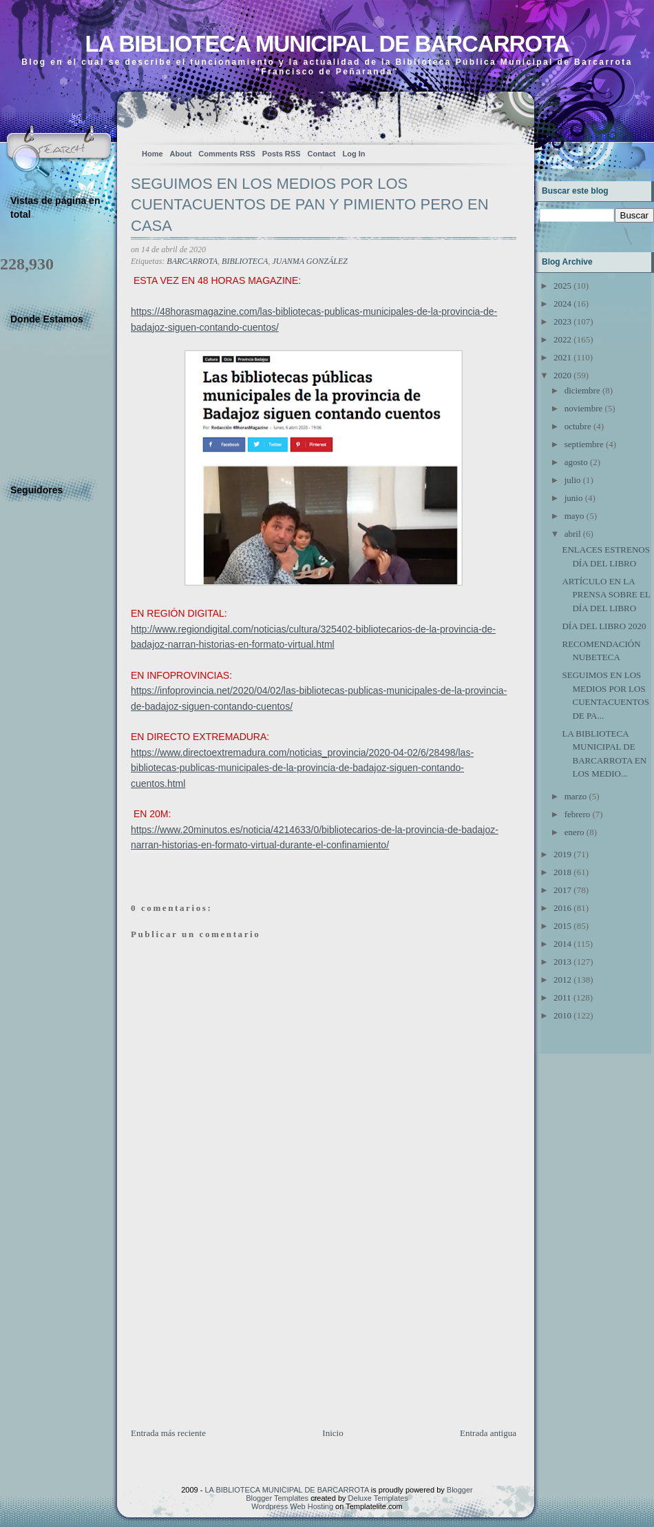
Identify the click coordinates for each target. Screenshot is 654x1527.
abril (573, 534)
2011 (562, 997)
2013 (562, 961)
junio (574, 498)
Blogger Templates (277, 1498)
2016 (562, 908)
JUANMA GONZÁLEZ (309, 261)
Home (152, 154)
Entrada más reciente (168, 1433)
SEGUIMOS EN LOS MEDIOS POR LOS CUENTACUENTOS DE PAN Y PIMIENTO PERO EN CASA (310, 205)
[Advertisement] (234, 1330)
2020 (562, 375)
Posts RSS (281, 154)
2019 (562, 854)
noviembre (584, 408)
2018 (562, 872)
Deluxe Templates (378, 1498)
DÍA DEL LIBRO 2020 (604, 626)
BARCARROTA (192, 261)
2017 (562, 890)
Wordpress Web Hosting (292, 1506)
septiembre (584, 444)
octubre (578, 426)
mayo (574, 516)
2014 (562, 944)
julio (573, 480)
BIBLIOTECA (245, 261)
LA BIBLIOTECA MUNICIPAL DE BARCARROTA (327, 44)
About (181, 154)
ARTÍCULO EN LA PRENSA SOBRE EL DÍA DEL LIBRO (606, 594)
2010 (562, 1015)
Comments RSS (226, 154)
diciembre (582, 390)
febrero (578, 814)
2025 (562, 285)
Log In (353, 154)
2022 (562, 339)
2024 (562, 303)
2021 (562, 357)
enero (574, 832)
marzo (576, 796)
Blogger (460, 1490)
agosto (576, 462)
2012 (562, 979)
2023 (562, 321)
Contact (322, 154)
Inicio (332, 1433)
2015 (562, 926)
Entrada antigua (488, 1433)
